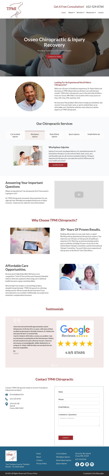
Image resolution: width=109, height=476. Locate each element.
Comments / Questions (67, 415)
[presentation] (73, 431)
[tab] (15, 135)
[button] (71, 12)
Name (60, 392)
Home (63, 12)
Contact (101, 12)
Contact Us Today (54, 57)
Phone (61, 399)
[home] (17, 10)
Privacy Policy (32, 473)
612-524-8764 (95, 6)
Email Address (63, 407)
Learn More (58, 165)
